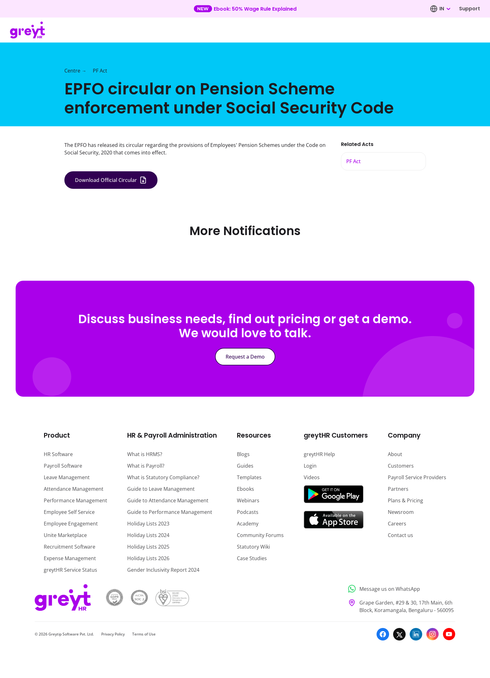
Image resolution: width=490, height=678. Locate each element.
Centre (72, 70)
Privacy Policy (113, 634)
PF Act (100, 70)
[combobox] (444, 9)
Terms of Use (144, 634)
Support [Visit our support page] (469, 9)
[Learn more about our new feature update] (245, 9)
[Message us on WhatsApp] (399, 588)
